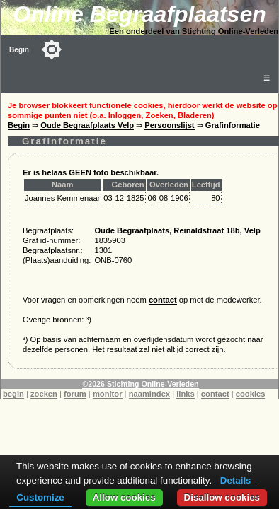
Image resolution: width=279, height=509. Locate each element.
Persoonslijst (169, 125)
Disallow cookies (222, 497)
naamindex (149, 394)
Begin (19, 50)
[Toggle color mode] (52, 49)
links (185, 394)
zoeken (43, 394)
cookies (251, 394)
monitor (108, 394)
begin (13, 394)
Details (235, 480)
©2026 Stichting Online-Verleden (140, 384)
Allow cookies (124, 497)
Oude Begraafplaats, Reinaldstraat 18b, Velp (177, 230)
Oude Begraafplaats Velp (87, 125)
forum (75, 394)
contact (163, 300)
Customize (40, 497)
